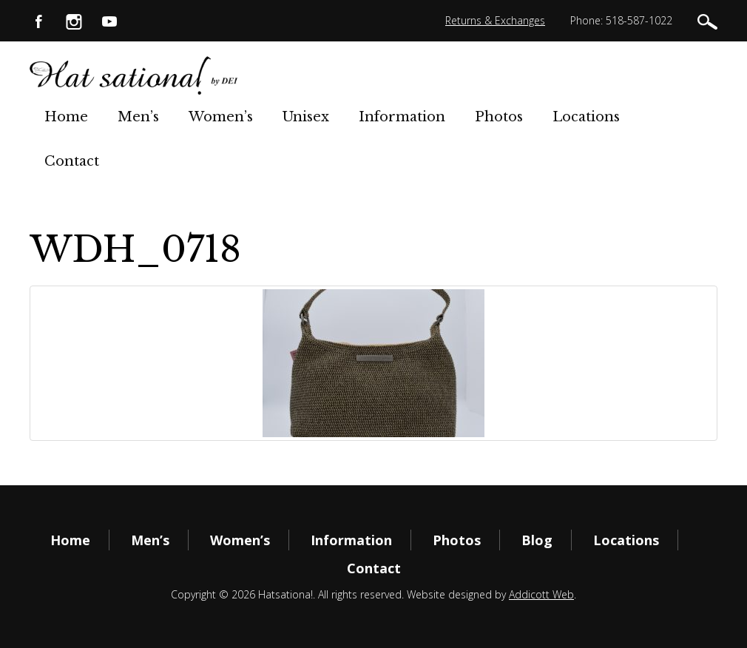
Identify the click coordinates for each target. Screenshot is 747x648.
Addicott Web (541, 594)
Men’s (138, 117)
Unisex (306, 117)
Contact (71, 161)
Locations (586, 117)
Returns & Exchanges (495, 20)
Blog (536, 540)
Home (66, 117)
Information (402, 117)
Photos (499, 117)
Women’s (221, 117)
